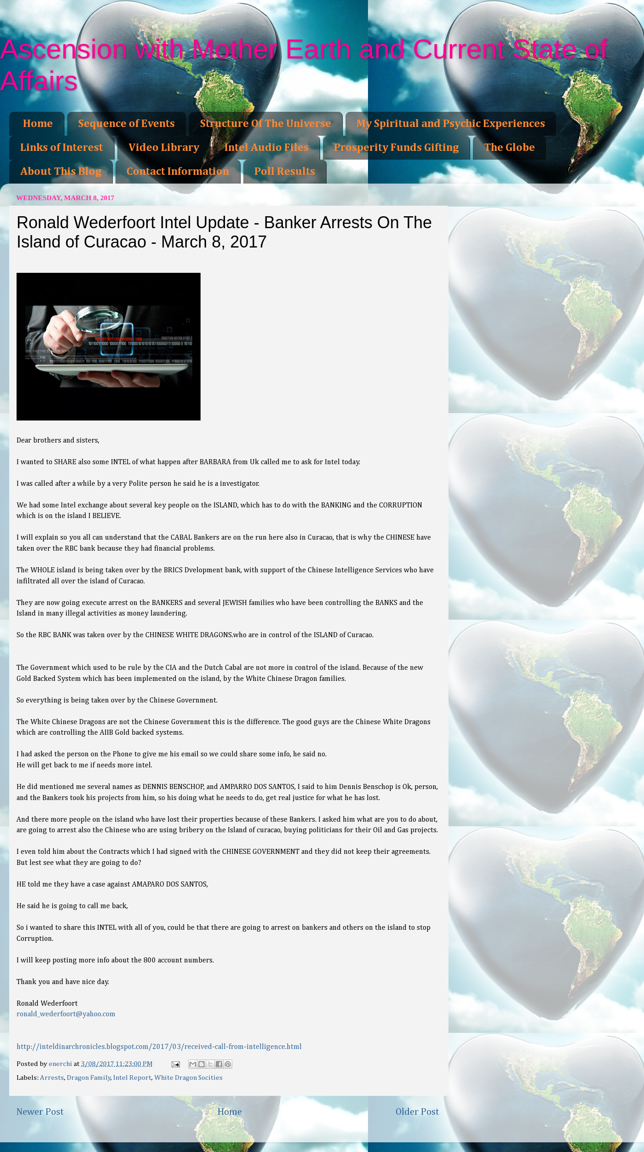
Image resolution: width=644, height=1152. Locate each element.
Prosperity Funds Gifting (396, 147)
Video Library (163, 147)
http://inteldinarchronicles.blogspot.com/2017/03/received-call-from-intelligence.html (159, 1047)
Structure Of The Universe (265, 123)
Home (38, 123)
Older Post (417, 1112)
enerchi (61, 1063)
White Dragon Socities (188, 1077)
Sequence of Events (126, 123)
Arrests (52, 1077)
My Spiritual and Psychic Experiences (450, 123)
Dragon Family (89, 1077)
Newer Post (40, 1112)
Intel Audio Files (266, 147)
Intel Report (132, 1077)
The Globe (509, 147)
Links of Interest (61, 147)
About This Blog (60, 171)
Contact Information (177, 171)
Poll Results (284, 171)
